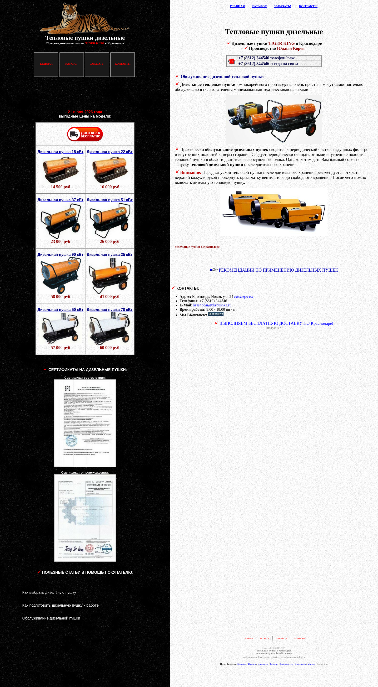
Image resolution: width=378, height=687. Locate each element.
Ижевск (252, 664)
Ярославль (300, 664)
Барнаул (274, 664)
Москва (311, 664)
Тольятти (241, 664)
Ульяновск (263, 664)
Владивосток (286, 664)
